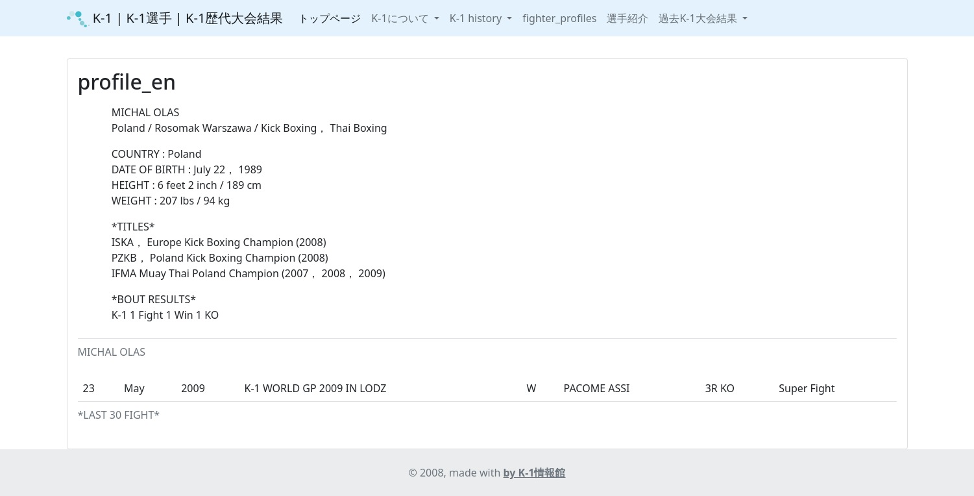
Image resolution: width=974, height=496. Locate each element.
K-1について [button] (401, 18)
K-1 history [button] (477, 18)
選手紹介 (627, 18)
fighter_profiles (559, 18)
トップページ (329, 18)
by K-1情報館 (535, 472)
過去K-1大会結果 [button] (699, 18)
